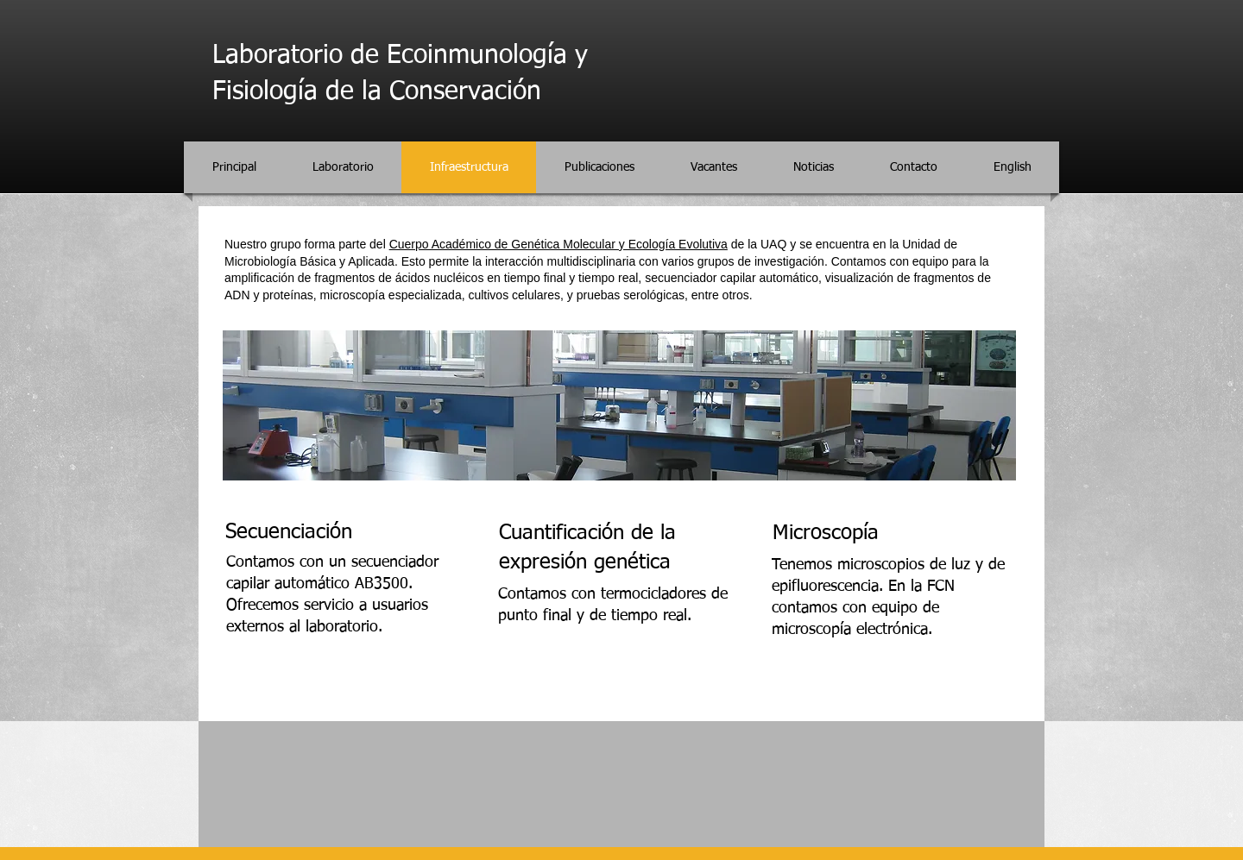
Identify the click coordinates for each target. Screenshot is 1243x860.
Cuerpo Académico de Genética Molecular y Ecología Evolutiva (558, 244)
